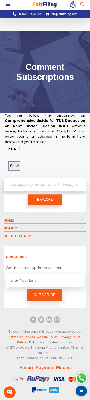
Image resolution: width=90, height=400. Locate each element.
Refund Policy (27, 342)
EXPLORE (45, 199)
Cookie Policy (47, 337)
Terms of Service (22, 337)
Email (14, 148)
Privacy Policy (70, 337)
